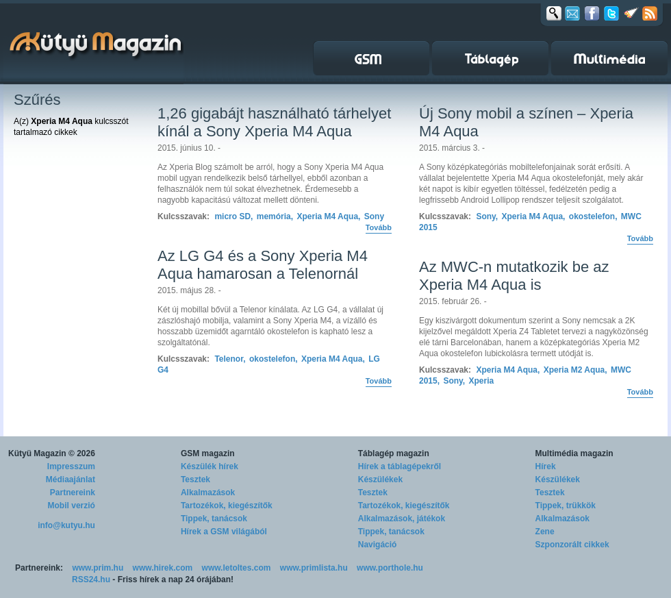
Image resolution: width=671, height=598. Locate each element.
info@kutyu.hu (66, 525)
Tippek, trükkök (565, 505)
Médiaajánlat (70, 479)
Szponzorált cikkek (572, 544)
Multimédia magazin (574, 453)
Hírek (545, 466)
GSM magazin (208, 453)
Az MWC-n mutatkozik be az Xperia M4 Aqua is (514, 275)
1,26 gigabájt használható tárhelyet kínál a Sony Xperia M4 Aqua (274, 122)
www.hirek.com (163, 568)
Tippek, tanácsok (214, 518)
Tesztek (195, 479)
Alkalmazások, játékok (401, 518)
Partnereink (72, 492)
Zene (545, 531)
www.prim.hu (97, 568)
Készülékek (380, 479)
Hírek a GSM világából (224, 531)
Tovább (379, 227)
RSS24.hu (91, 579)
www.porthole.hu (390, 568)
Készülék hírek (209, 466)
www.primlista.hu (314, 568)
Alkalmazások (208, 492)
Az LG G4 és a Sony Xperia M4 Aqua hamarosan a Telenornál (262, 264)
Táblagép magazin (393, 453)
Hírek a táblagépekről (399, 466)
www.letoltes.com (236, 568)
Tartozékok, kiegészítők (227, 505)
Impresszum (71, 466)
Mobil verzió (71, 505)
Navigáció (377, 544)
